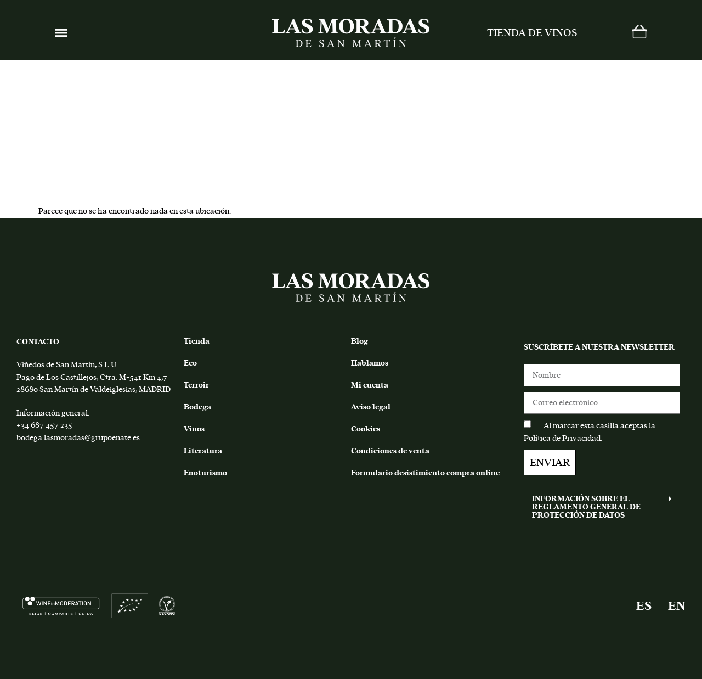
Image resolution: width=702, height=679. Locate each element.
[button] (602, 507)
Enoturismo (205, 473)
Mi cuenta (369, 385)
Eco (190, 363)
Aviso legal (370, 407)
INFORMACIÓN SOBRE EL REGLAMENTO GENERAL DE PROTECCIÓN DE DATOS (586, 507)
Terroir (196, 385)
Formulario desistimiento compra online (425, 473)
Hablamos (369, 363)
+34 (22, 425)
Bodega (197, 407)
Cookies (365, 429)
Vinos (194, 429)
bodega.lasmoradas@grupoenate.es (78, 438)
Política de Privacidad (562, 438)
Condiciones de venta (390, 451)
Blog (359, 341)
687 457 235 (50, 425)
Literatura (203, 451)
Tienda (197, 341)
